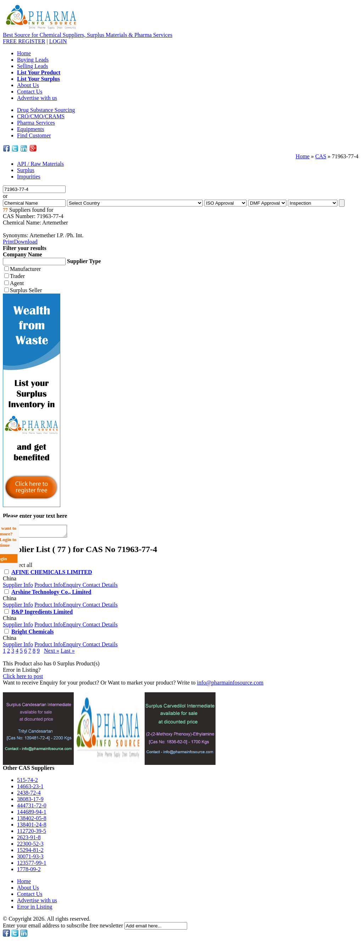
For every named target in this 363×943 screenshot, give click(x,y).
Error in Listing (34, 909)
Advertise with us (37, 98)
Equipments (30, 129)
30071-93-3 (30, 859)
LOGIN (58, 41)
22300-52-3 (30, 846)
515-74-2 (27, 782)
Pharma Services (36, 123)
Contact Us (30, 92)
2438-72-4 (29, 795)
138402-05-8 (31, 820)
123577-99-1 (31, 865)
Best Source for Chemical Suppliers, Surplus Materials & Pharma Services (87, 35)
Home (24, 53)
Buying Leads (33, 60)
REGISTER (24, 41)
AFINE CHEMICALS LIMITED (51, 574)
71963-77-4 (345, 156)
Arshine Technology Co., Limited (51, 594)
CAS (320, 156)
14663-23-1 (30, 788)
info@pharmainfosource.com (230, 685)
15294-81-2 (30, 852)
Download (26, 242)
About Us (28, 85)
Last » (68, 653)
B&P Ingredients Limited (42, 614)
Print (8, 242)
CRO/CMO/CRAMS (41, 116)
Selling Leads (32, 66)
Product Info (48, 587)
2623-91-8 (29, 839)
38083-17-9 (30, 801)
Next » (51, 653)
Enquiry (73, 587)
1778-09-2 (29, 871)
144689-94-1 (31, 814)
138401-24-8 (31, 827)
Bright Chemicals (32, 634)
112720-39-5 (31, 833)
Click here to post (23, 678)
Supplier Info (18, 587)
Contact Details (100, 587)
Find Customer (34, 135)
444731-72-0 (31, 808)
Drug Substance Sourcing (46, 110)
